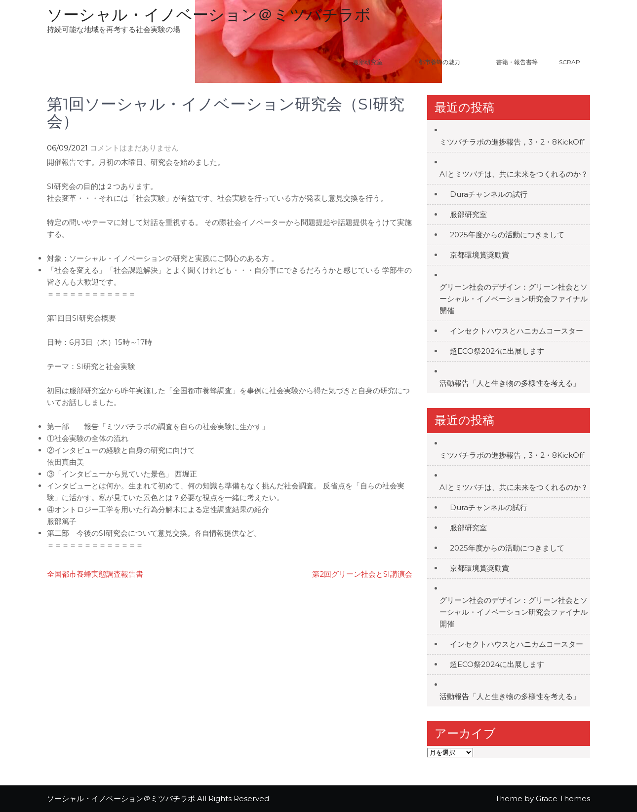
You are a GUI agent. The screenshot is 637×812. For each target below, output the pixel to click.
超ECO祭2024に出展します (497, 351)
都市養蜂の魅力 (452, 62)
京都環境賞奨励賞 (479, 254)
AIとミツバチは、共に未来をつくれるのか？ (513, 174)
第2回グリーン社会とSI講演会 (362, 574)
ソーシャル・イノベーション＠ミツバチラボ (209, 14)
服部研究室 (368, 62)
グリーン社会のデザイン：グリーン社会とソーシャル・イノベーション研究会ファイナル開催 (513, 298)
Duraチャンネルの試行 (488, 194)
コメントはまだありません (134, 147)
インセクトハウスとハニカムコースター (516, 330)
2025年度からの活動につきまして (507, 234)
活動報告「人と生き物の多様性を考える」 (509, 383)
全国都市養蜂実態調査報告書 (95, 574)
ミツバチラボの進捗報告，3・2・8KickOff (511, 142)
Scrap (569, 62)
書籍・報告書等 (517, 62)
